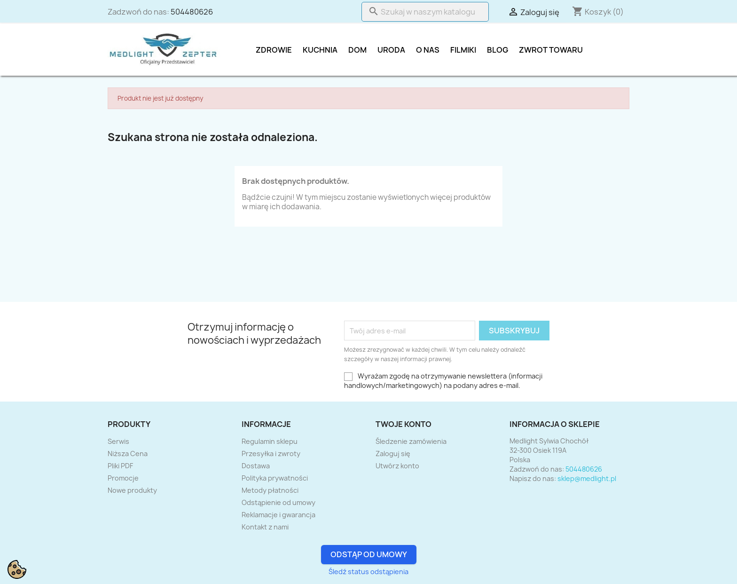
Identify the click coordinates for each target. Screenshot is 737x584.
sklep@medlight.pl (586, 478)
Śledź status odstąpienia (368, 571)
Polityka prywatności (275, 478)
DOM (357, 50)
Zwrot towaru (551, 50)
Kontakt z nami (265, 526)
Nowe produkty (132, 490)
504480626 (192, 12)
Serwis (118, 441)
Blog (497, 50)
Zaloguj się (393, 453)
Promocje (123, 478)
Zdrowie (274, 50)
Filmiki (463, 50)
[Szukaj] (425, 12)
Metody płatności (270, 490)
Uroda (391, 50)
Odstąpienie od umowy (278, 502)
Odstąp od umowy (368, 554)
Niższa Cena (128, 453)
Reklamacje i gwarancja (278, 514)
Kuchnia (320, 50)
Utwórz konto (397, 465)
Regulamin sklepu (270, 441)
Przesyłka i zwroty (271, 453)
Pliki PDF (120, 465)
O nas (427, 50)
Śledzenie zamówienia (411, 441)
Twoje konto (403, 424)
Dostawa (256, 465)
